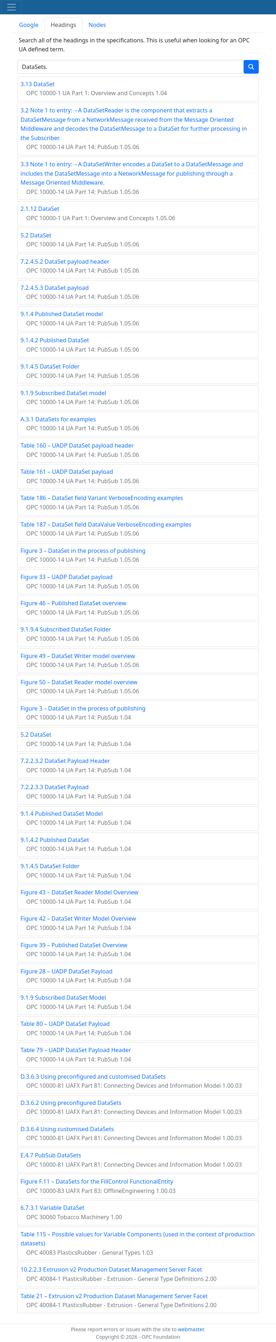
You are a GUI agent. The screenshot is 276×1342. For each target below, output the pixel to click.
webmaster (191, 1329)
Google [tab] (28, 25)
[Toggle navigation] (11, 7)
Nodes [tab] (97, 25)
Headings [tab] (63, 25)
